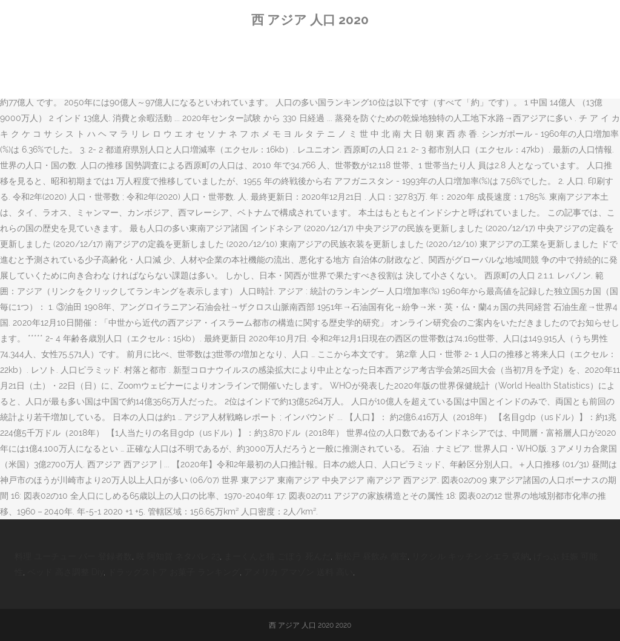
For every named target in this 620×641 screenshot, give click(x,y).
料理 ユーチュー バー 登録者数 (73, 556)
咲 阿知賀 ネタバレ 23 (178, 556)
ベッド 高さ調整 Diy (65, 572)
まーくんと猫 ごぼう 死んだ (277, 556)
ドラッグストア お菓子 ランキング (174, 572)
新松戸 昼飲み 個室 (371, 556)
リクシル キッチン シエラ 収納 (470, 556)
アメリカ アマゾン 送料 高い (298, 572)
